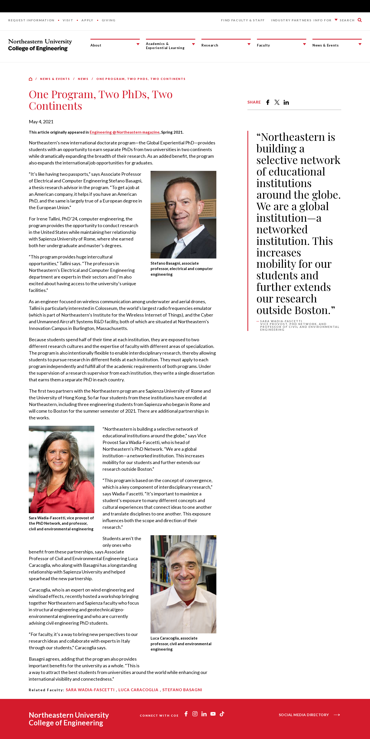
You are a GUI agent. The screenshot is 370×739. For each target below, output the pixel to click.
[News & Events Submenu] (360, 44)
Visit (68, 20)
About (95, 45)
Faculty (263, 45)
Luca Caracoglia (138, 689)
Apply (87, 20)
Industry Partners (291, 20)
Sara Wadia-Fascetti (90, 689)
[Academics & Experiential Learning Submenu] (193, 44)
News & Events (325, 45)
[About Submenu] (138, 44)
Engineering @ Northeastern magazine (125, 132)
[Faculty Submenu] (304, 44)
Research (209, 45)
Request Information (31, 20)
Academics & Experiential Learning (165, 46)
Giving (109, 20)
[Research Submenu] (249, 44)
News (83, 78)
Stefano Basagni (182, 689)
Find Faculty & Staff (243, 20)
